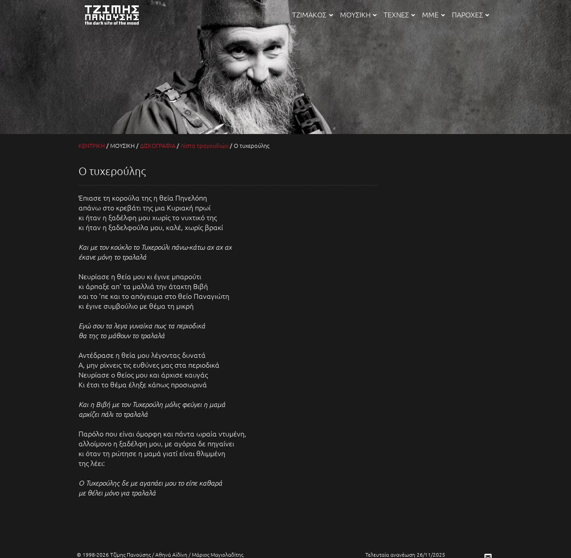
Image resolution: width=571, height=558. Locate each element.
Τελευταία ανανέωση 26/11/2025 (405, 554)
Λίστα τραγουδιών (204, 145)
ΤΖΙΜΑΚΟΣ (312, 14)
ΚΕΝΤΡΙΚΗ (92, 145)
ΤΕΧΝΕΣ (399, 14)
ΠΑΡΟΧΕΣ (470, 14)
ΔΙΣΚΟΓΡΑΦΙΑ (157, 145)
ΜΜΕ (433, 14)
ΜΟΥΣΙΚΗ (358, 14)
